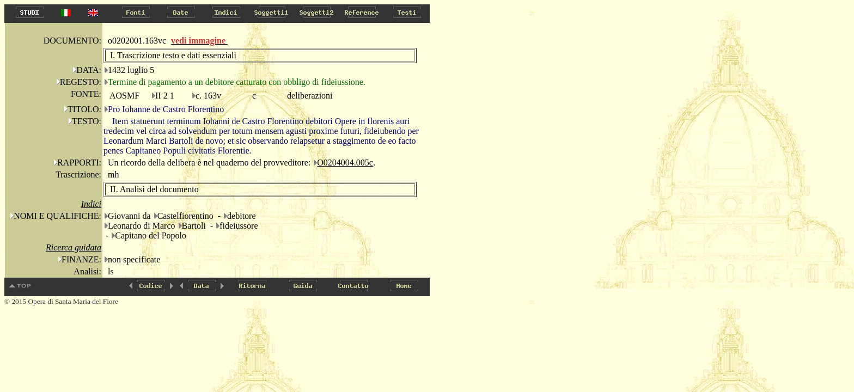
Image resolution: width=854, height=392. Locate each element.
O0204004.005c (345, 162)
